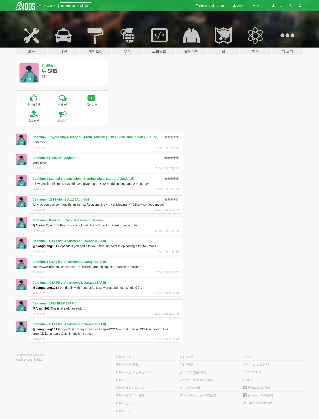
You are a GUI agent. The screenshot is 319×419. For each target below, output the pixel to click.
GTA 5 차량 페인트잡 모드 (134, 372)
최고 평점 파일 (190, 387)
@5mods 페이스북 (258, 395)
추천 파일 (186, 364)
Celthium (50, 65)
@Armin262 (41, 308)
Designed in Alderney (30, 355)
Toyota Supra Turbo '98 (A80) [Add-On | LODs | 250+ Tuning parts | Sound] (103, 137)
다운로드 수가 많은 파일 (196, 380)
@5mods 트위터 (256, 388)
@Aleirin (39, 225)
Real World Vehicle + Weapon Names (76, 220)
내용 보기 (40, 147)
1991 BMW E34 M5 (62, 303)
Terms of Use (252, 372)
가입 (277, 6)
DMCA (247, 380)
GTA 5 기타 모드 (127, 411)
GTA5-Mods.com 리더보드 (198, 395)
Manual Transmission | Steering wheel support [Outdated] (91, 178)
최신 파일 (186, 356)
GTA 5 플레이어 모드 (130, 395)
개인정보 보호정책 (256, 364)
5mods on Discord (257, 403)
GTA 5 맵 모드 (126, 403)
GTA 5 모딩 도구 (127, 356)
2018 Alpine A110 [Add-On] (69, 199)
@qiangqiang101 (45, 246)
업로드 (239, 6)
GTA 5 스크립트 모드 (130, 387)
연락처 (248, 356)
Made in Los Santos (29, 359)
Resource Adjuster (63, 158)
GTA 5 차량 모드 (127, 364)
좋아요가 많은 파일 (193, 372)
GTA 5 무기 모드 (127, 380)
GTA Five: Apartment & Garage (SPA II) (77, 241)
